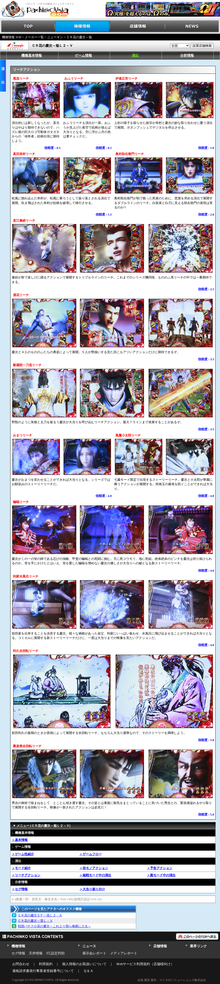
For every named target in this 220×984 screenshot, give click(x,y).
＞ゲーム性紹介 (23, 854)
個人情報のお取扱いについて (84, 964)
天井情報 (36, 953)
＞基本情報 (20, 840)
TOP (27, 26)
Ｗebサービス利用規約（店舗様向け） (145, 964)
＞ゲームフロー (90, 854)
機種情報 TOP (11, 37)
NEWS (192, 26)
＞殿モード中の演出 (161, 875)
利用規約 (46, 964)
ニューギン (55, 37)
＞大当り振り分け (92, 889)
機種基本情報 (31, 55)
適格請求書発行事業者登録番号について (43, 971)
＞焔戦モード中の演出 (95, 875)
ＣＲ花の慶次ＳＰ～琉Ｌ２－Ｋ (40, 915)
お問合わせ (20, 964)
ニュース (89, 946)
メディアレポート (123, 953)
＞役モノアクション (93, 868)
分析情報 (187, 55)
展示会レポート (94, 953)
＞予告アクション (159, 868)
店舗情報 (137, 26)
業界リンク (198, 946)
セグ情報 (18, 953)
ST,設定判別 (55, 953)
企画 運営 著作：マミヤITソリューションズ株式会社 (171, 980)
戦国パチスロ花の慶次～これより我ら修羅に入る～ (54, 926)
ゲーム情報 (83, 55)
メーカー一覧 (34, 37)
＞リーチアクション (26, 875)
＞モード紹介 (21, 868)
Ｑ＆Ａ (88, 971)
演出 (135, 55)
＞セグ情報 (20, 889)
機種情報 (82, 26)
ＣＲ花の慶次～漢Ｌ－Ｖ (35, 921)
